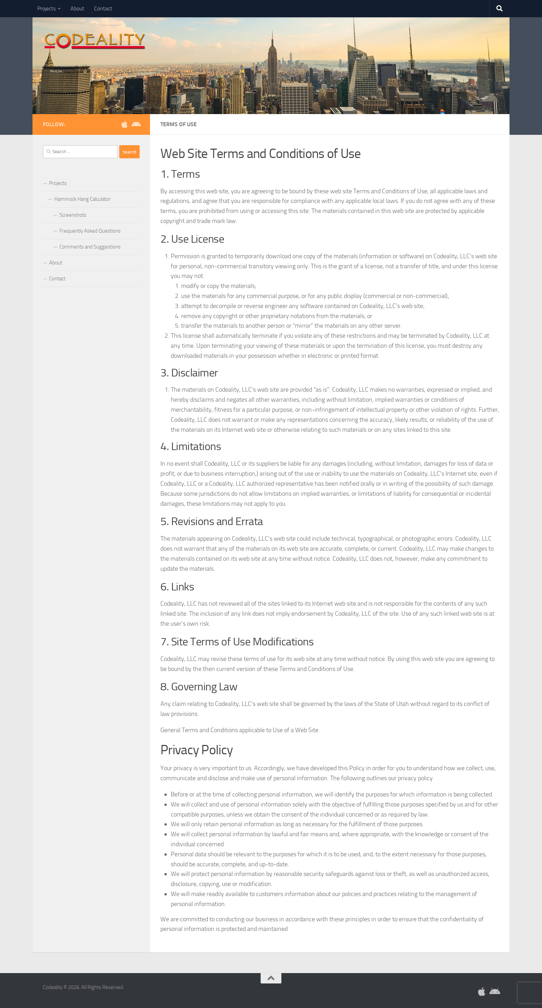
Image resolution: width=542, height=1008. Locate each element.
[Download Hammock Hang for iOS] (124, 124)
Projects (46, 8)
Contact (103, 8)
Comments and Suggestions (90, 247)
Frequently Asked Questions (90, 231)
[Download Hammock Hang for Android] (135, 124)
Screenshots (72, 215)
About (77, 8)
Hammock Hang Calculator (82, 199)
